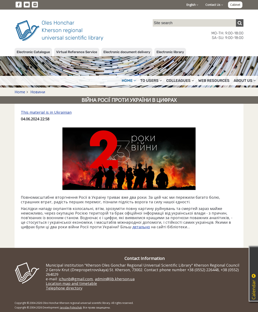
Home (20, 91)
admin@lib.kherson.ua (115, 278)
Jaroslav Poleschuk (71, 307)
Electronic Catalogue (33, 52)
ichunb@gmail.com (76, 278)
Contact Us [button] (214, 5)
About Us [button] (245, 80)
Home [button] (129, 80)
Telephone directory (64, 288)
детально (141, 226)
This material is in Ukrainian (46, 112)
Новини (37, 91)
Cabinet (235, 5)
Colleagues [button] (180, 80)
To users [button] (151, 80)
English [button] (192, 5)
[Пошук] (239, 23)
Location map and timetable (71, 283)
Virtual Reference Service (76, 52)
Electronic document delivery (126, 52)
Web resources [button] (213, 80)
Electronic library (170, 52)
